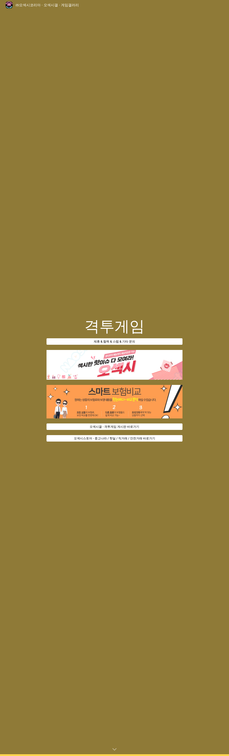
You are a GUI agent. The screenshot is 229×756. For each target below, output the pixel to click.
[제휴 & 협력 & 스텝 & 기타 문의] (114, 341)
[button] (114, 749)
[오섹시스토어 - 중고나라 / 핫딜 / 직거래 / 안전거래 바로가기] (114, 438)
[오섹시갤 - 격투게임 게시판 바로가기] (114, 427)
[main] (114, 326)
